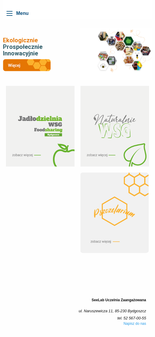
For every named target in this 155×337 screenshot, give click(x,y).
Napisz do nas (135, 324)
